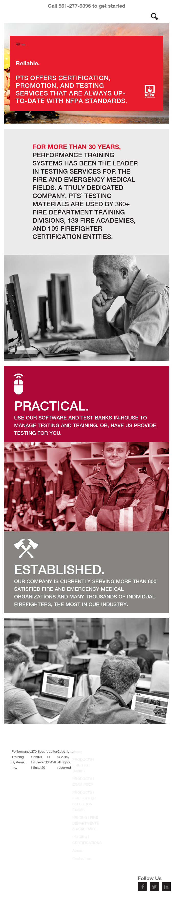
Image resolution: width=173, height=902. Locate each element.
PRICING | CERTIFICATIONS (87, 840)
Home (77, 752)
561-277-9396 (75, 6)
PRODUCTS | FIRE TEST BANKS (83, 765)
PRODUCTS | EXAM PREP (83, 782)
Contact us (81, 858)
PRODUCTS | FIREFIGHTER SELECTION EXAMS (84, 801)
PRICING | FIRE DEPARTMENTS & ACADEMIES (85, 823)
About (77, 850)
